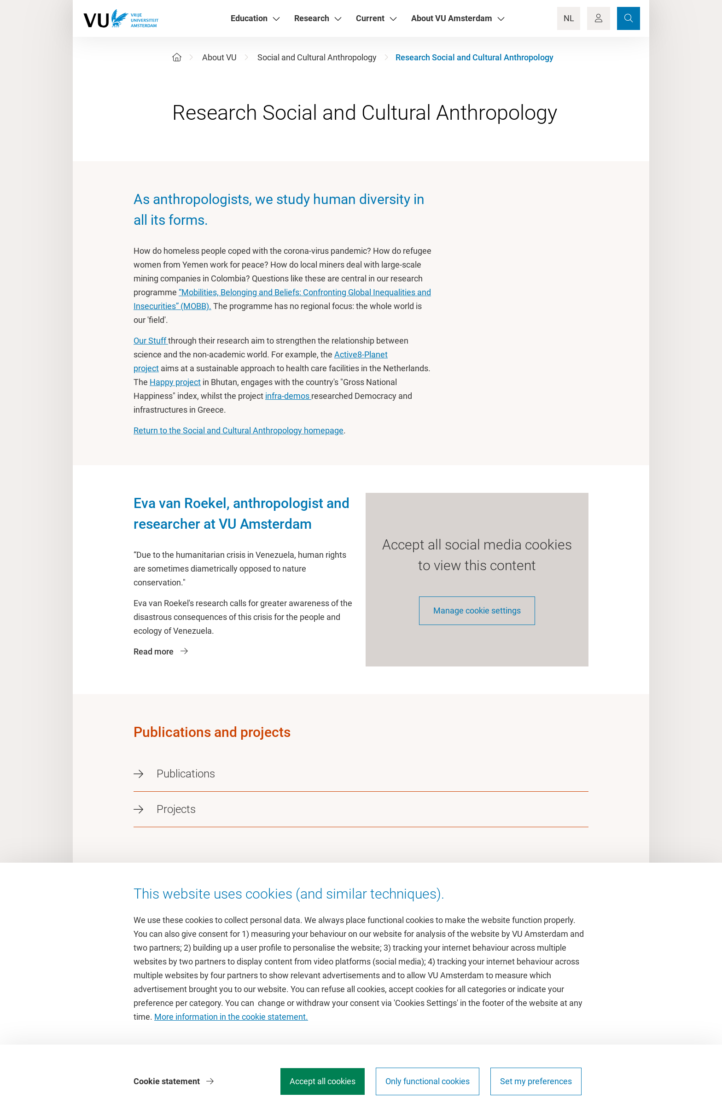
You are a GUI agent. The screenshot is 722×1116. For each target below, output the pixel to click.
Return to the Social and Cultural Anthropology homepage (239, 430)
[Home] (176, 57)
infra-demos (288, 396)
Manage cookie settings (477, 610)
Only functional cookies (427, 1081)
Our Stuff (151, 340)
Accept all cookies (322, 1081)
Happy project (175, 382)
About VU (219, 57)
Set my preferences (536, 1081)
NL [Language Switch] (569, 18)
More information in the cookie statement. (231, 1017)
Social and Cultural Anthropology (317, 57)
